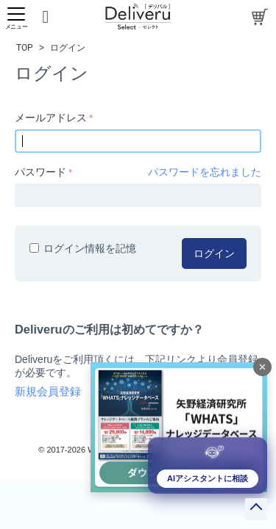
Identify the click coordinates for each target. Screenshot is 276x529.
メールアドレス (51, 117)
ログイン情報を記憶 (82, 248)
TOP (24, 48)
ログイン (214, 253)
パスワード (40, 172)
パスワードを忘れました (204, 172)
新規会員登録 (48, 391)
